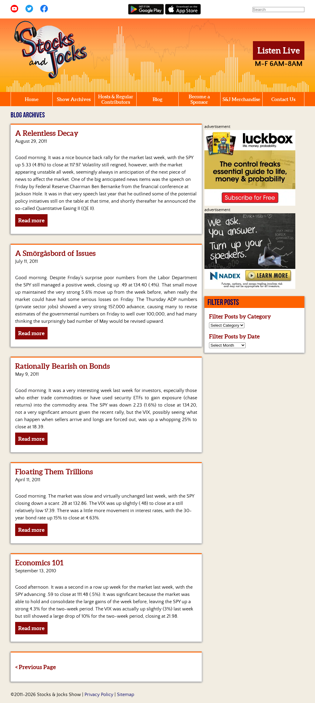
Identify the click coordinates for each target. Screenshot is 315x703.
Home (31, 99)
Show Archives (74, 99)
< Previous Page (35, 667)
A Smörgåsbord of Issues (55, 253)
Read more (31, 220)
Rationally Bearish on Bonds (62, 366)
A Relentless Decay (46, 133)
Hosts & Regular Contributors (115, 99)
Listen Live (278, 50)
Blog (157, 99)
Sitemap (125, 694)
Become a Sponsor (199, 99)
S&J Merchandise (241, 99)
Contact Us (283, 99)
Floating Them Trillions (54, 472)
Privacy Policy (99, 694)
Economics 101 (39, 563)
